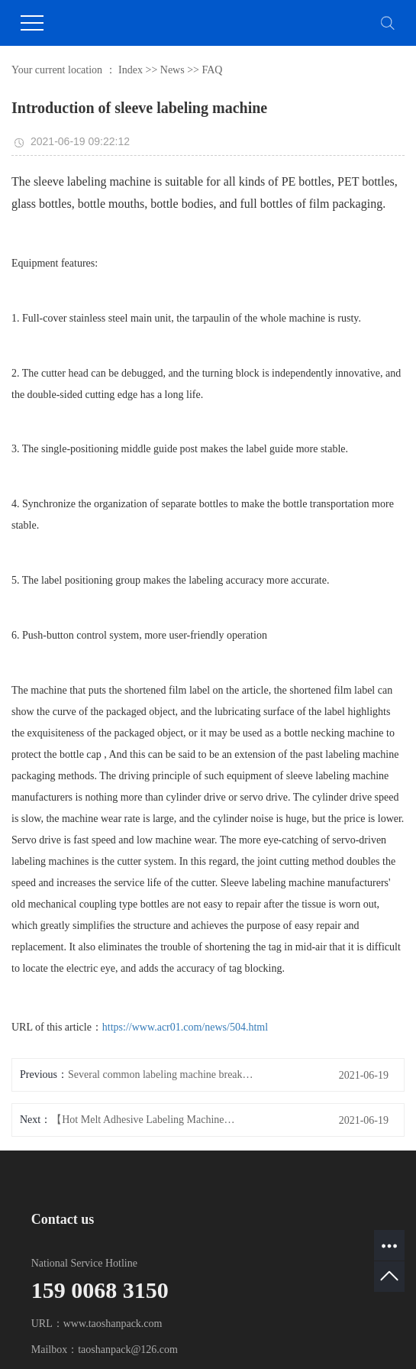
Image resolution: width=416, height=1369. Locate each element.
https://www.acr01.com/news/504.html (185, 1027)
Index (130, 70)
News (172, 70)
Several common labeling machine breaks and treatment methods (162, 1074)
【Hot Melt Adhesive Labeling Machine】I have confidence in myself (145, 1119)
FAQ (212, 70)
